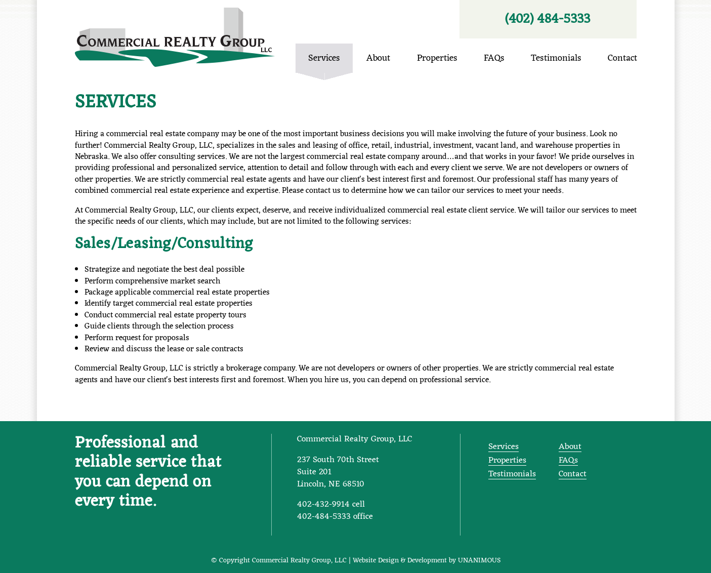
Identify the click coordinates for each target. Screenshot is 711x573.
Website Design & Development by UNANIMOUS (426, 560)
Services (115, 103)
